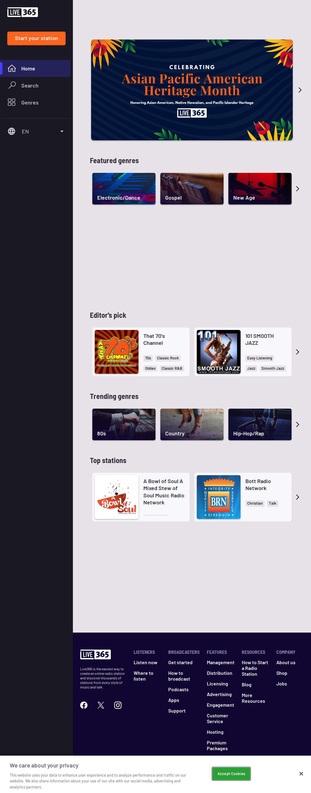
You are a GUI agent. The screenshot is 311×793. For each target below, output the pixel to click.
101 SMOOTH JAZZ (259, 339)
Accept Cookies (231, 777)
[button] (148, 358)
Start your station (36, 38)
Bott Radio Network (258, 484)
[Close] (301, 778)
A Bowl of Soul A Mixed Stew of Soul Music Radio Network (163, 492)
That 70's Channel (154, 339)
